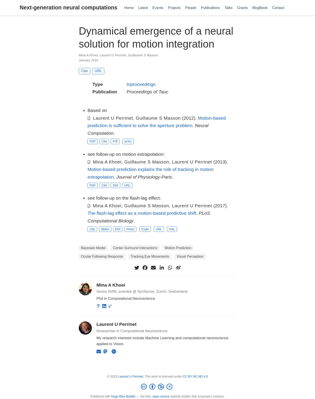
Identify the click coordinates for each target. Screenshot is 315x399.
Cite (84, 71)
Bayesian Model (93, 248)
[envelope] (153, 267)
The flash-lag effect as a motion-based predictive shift (142, 213)
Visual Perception (190, 256)
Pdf (115, 141)
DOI (115, 185)
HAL (172, 229)
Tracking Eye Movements (149, 256)
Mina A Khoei (88, 55)
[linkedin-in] (161, 267)
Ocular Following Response (102, 256)
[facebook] (145, 267)
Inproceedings (141, 84)
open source (160, 396)
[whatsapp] (170, 267)
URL (98, 71)
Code (145, 229)
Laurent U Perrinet (113, 55)
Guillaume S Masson (143, 55)
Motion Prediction (178, 248)
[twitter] (136, 267)
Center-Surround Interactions (135, 248)
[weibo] (178, 267)
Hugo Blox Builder (123, 396)
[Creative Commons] (157, 386)
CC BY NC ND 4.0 (195, 376)
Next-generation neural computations (68, 7)
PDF (92, 141)
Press (130, 229)
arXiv (128, 141)
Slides (105, 229)
